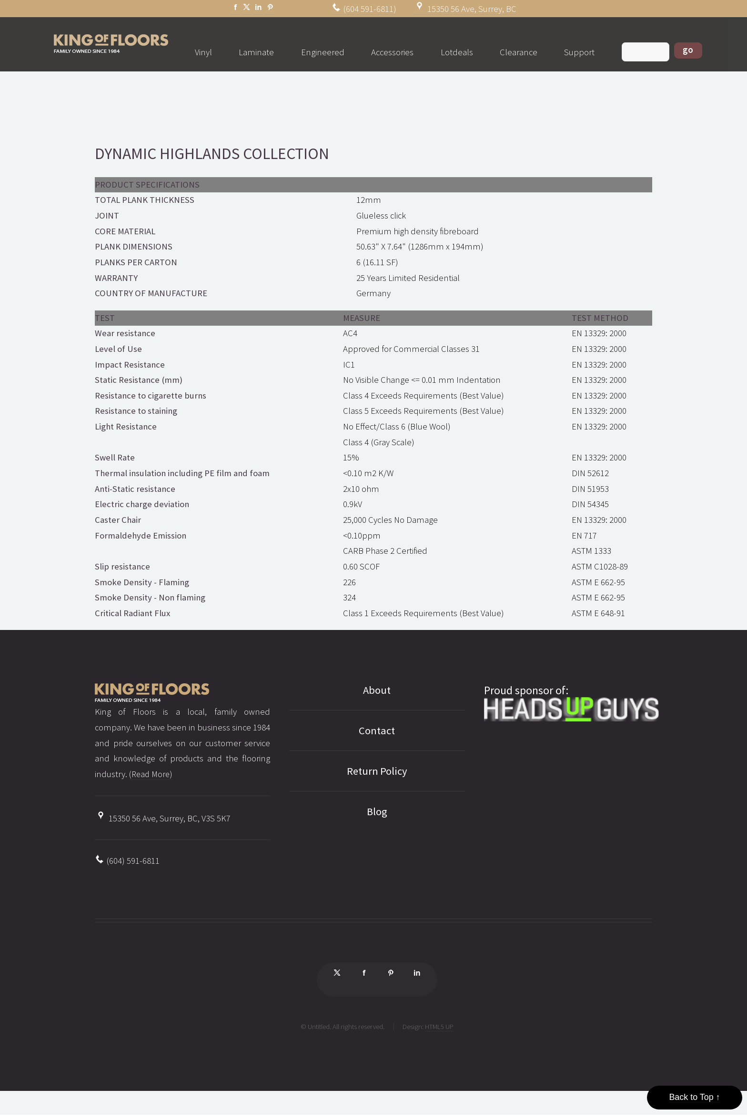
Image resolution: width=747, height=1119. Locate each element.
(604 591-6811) (364, 8)
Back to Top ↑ (694, 1096)
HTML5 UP (439, 1029)
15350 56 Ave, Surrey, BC (465, 8)
